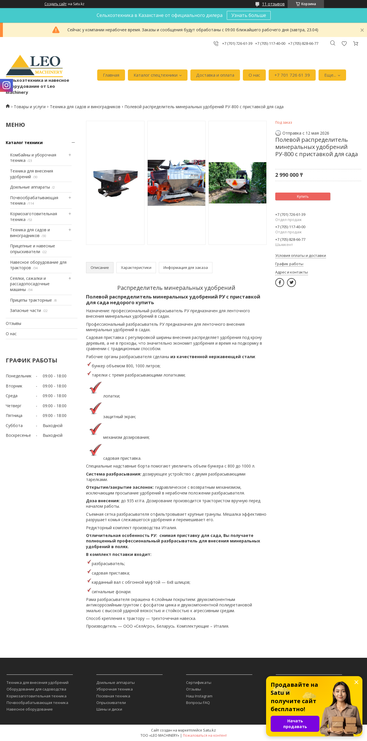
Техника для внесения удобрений (38, 682)
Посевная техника (113, 696)
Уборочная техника (114, 689)
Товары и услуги (30, 106)
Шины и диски (109, 709)
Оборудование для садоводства (36, 689)
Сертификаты (198, 682)
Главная (111, 75)
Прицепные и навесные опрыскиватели (32, 248)
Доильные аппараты (30, 187)
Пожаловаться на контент (205, 735)
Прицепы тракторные (31, 300)
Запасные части (25, 310)
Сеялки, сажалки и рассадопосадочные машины (30, 284)
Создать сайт (55, 4)
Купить (303, 196)
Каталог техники (24, 142)
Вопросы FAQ (198, 702)
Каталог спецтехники (155, 75)
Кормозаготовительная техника (37, 696)
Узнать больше (248, 15)
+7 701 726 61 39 (292, 75)
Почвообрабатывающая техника (37, 702)
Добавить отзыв (344, 43)
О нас (254, 75)
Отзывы (13, 323)
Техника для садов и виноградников (85, 106)
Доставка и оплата (215, 75)
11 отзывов (273, 4)
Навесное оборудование (30, 709)
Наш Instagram (199, 696)
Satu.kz (209, 730)
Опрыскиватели (111, 702)
